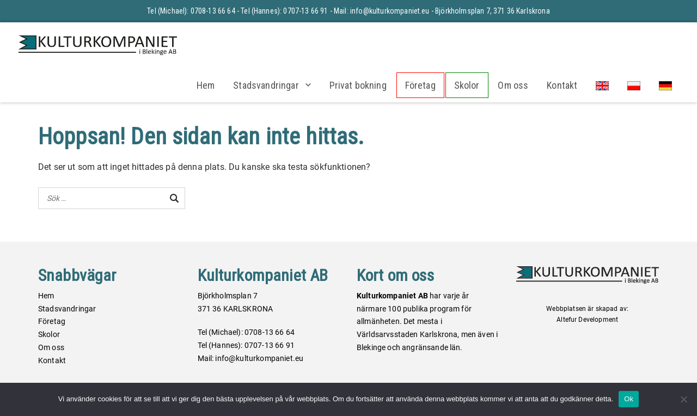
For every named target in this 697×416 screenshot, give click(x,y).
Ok (628, 399)
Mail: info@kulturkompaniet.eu (382, 11)
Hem (206, 85)
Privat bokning (358, 85)
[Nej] (683, 399)
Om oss (513, 85)
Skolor (467, 85)
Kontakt (562, 85)
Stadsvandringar (265, 85)
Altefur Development (587, 319)
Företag (420, 85)
